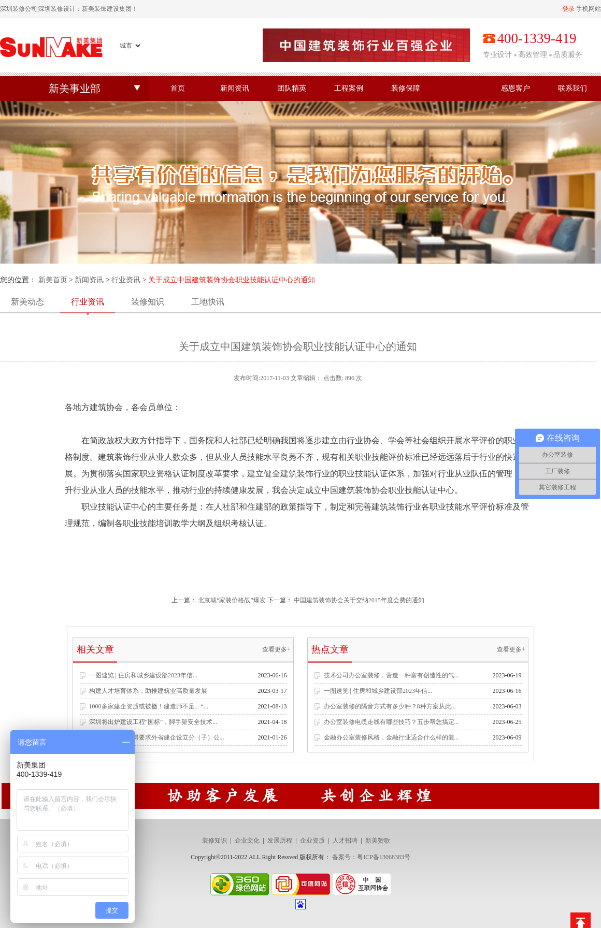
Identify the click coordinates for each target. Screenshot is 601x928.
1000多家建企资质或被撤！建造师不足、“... (148, 706)
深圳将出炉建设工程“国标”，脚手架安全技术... (153, 722)
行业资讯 (125, 280)
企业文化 (247, 840)
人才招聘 (345, 840)
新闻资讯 (234, 88)
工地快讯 (207, 301)
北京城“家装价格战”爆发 (232, 600)
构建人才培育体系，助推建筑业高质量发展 (148, 690)
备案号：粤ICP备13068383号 (371, 857)
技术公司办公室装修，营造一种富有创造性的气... (391, 675)
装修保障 (405, 88)
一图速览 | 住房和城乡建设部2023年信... (143, 675)
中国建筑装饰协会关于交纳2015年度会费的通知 (359, 600)
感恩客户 (515, 88)
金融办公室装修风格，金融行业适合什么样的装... (391, 737)
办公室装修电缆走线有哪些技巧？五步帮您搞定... (391, 722)
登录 (568, 8)
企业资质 (312, 840)
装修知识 (147, 301)
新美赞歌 (377, 840)
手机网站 (588, 8)
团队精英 (291, 88)
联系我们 (572, 88)
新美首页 (52, 280)
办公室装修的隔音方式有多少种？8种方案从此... (390, 706)
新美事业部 (75, 88)
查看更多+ (276, 649)
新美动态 (27, 301)
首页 (177, 88)
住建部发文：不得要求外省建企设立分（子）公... (156, 737)
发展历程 (279, 840)
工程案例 (348, 88)
